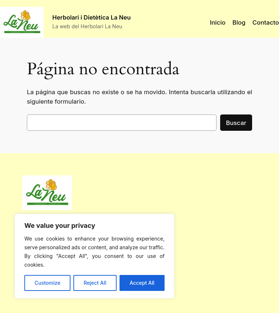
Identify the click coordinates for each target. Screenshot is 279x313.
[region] (94, 256)
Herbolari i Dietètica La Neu (91, 17)
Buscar (236, 122)
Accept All (142, 283)
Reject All (95, 283)
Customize (47, 283)
